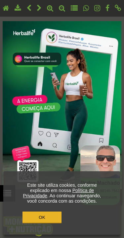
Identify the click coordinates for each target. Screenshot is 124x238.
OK (42, 217)
